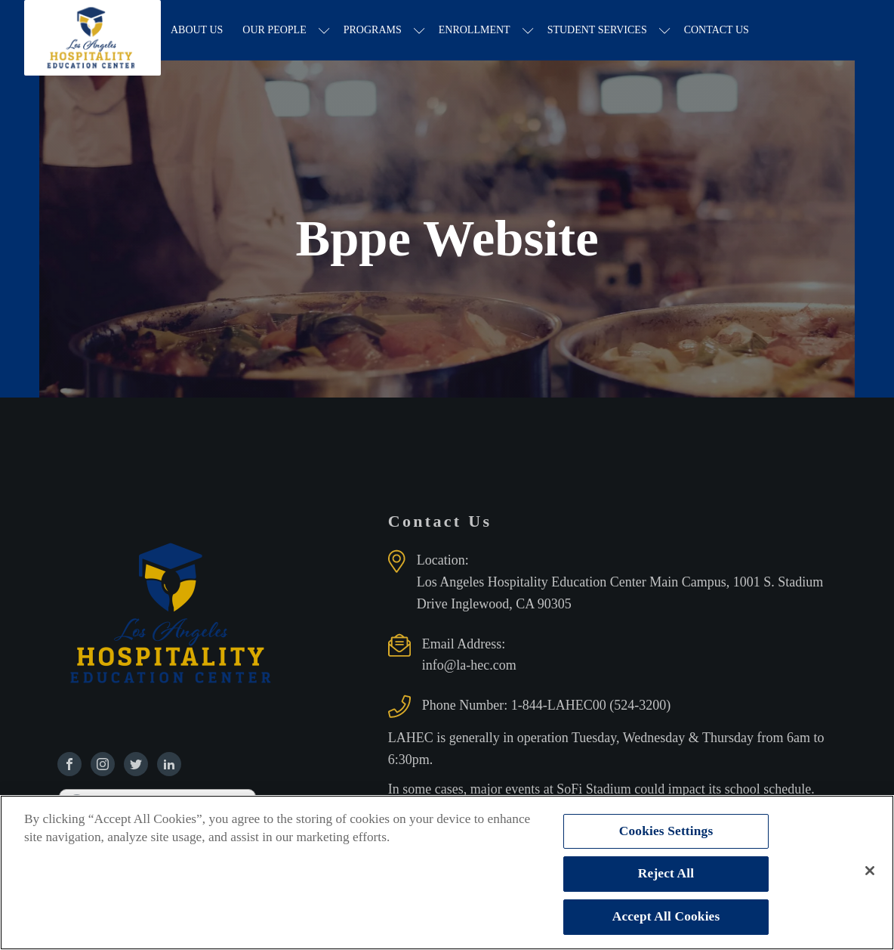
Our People (274, 30)
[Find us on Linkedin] (169, 764)
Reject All (666, 873)
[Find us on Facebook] (69, 764)
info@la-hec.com (469, 665)
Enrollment (474, 30)
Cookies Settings (666, 831)
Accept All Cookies (666, 916)
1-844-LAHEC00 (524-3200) (590, 705)
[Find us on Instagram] (103, 764)
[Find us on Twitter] (136, 764)
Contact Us (716, 30)
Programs (373, 30)
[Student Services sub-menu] (665, 31)
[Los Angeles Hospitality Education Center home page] (92, 30)
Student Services (597, 30)
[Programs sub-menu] (419, 31)
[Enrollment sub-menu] (528, 31)
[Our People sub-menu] (324, 31)
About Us (197, 30)
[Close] (869, 870)
